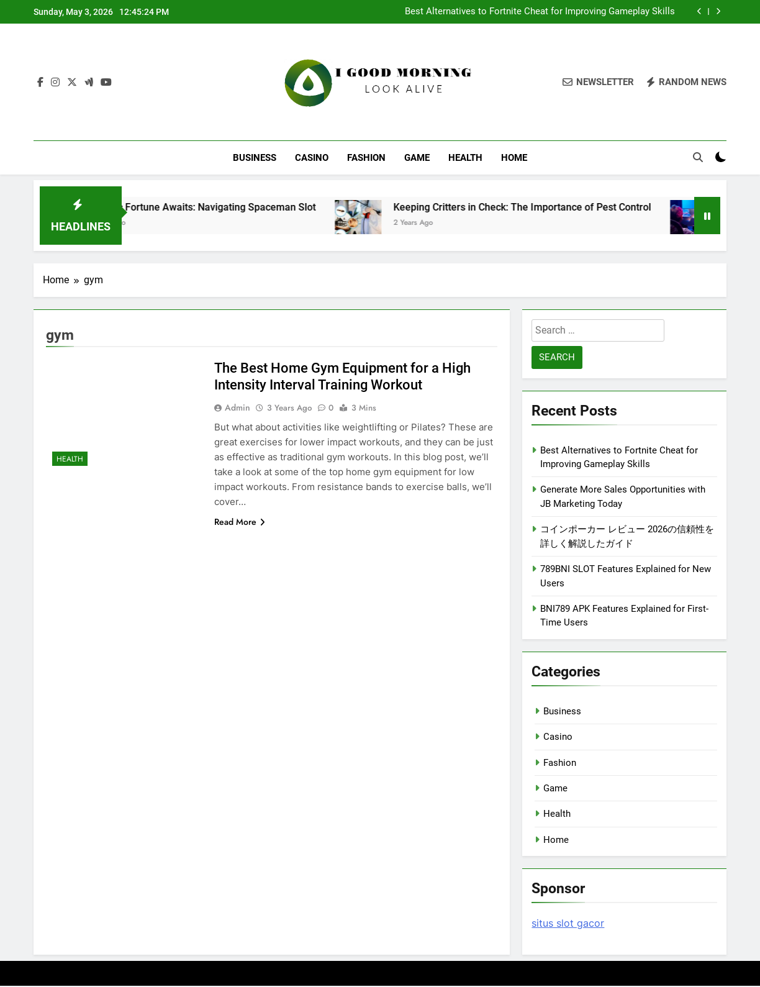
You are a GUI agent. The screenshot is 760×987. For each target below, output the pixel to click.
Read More (239, 522)
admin (237, 408)
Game (417, 157)
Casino (311, 157)
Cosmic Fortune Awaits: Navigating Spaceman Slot (289, 208)
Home (514, 157)
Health (465, 157)
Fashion (366, 157)
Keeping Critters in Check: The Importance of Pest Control (609, 208)
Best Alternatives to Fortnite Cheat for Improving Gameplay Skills (540, 12)
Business (254, 157)
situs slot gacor (568, 924)
